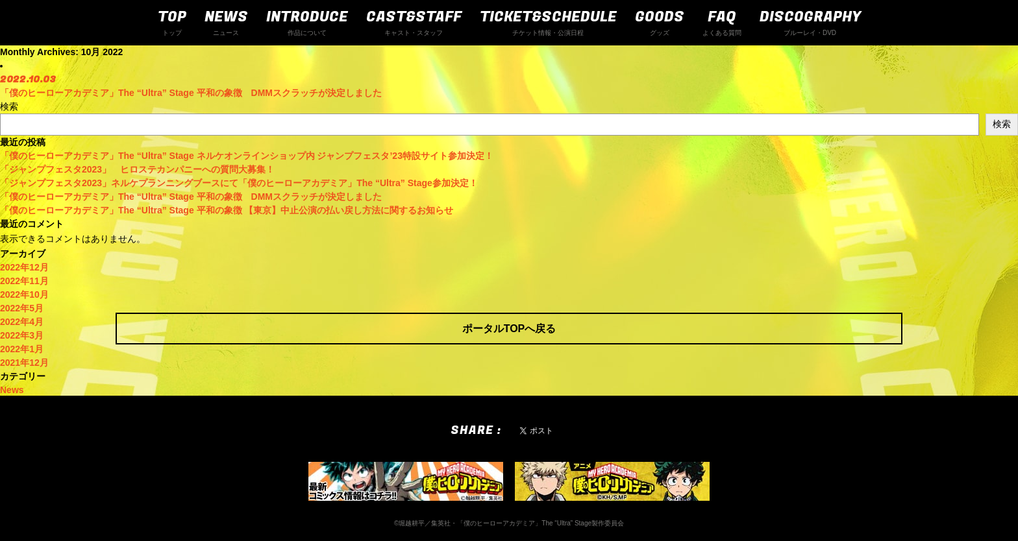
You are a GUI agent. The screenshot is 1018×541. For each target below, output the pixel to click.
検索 (9, 106)
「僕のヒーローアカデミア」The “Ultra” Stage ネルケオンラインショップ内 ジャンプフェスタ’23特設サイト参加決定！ (246, 155)
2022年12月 (24, 267)
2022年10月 (24, 294)
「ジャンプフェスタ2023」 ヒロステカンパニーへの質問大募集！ (137, 169)
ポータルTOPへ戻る (509, 328)
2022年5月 (21, 308)
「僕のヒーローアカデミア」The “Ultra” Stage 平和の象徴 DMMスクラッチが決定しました (191, 196)
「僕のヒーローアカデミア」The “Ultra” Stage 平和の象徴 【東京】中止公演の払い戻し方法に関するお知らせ (226, 210)
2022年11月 (24, 281)
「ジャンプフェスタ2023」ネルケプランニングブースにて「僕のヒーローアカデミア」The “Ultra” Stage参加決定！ (239, 183)
